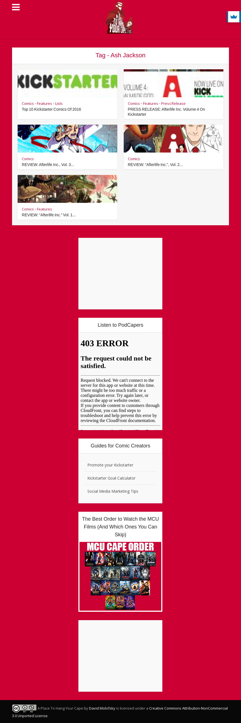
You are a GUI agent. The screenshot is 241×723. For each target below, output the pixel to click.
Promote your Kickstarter (110, 465)
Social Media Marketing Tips (112, 491)
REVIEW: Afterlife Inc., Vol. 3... (48, 164)
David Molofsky (102, 708)
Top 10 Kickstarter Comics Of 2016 (51, 109)
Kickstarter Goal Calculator (111, 478)
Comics (28, 103)
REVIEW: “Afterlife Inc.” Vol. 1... (49, 215)
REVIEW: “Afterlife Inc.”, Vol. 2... (155, 164)
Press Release (173, 103)
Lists (59, 103)
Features (44, 103)
